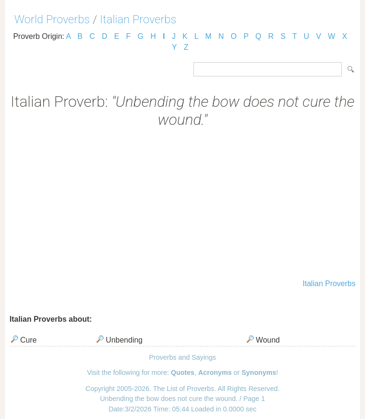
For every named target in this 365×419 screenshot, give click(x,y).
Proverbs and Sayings (182, 357)
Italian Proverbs (138, 19)
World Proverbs (52, 19)
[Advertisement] (182, 204)
